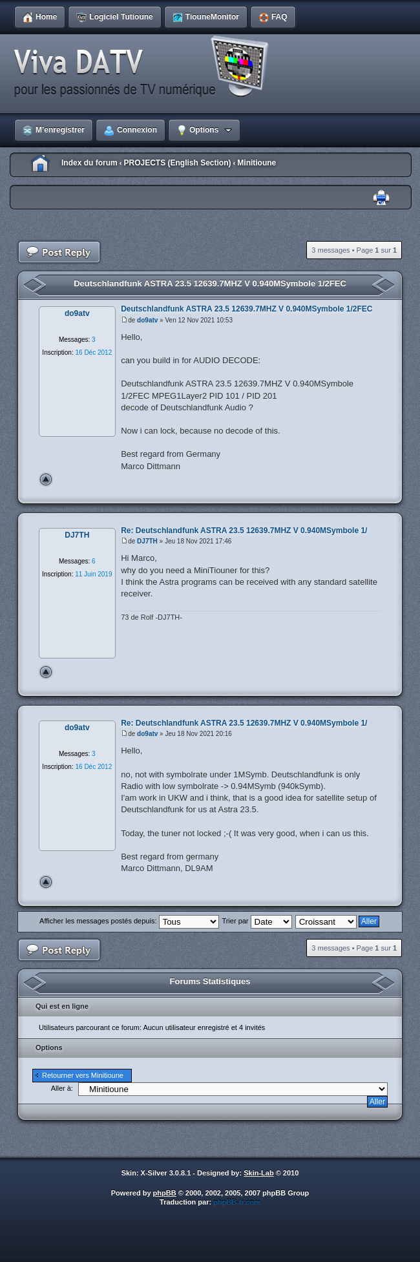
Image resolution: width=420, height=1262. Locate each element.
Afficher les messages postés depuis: (128, 921)
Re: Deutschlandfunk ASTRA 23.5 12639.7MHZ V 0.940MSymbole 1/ (244, 530)
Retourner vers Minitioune (82, 1075)
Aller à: (62, 1088)
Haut (46, 479)
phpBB (164, 1193)
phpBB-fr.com (236, 1202)
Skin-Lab (258, 1173)
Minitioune (256, 162)
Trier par (256, 921)
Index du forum (89, 162)
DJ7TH (147, 541)
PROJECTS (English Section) (177, 162)
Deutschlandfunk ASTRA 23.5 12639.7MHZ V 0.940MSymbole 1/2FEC (210, 283)
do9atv (147, 320)
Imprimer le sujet (381, 198)
